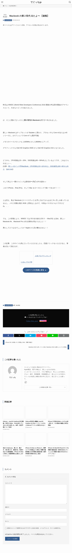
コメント (8, 483)
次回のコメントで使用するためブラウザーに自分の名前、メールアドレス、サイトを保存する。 (34, 528)
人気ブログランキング (43, 256)
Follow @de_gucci (32, 321)
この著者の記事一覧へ (45, 387)
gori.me (9, 169)
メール (8, 514)
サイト (7, 521)
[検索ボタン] (70, 2)
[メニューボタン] (2, 2)
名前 (7, 507)
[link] (25, 382)
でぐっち (12, 377)
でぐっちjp (35, 2)
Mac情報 (18, 305)
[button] (8, 335)
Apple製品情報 (8, 20)
